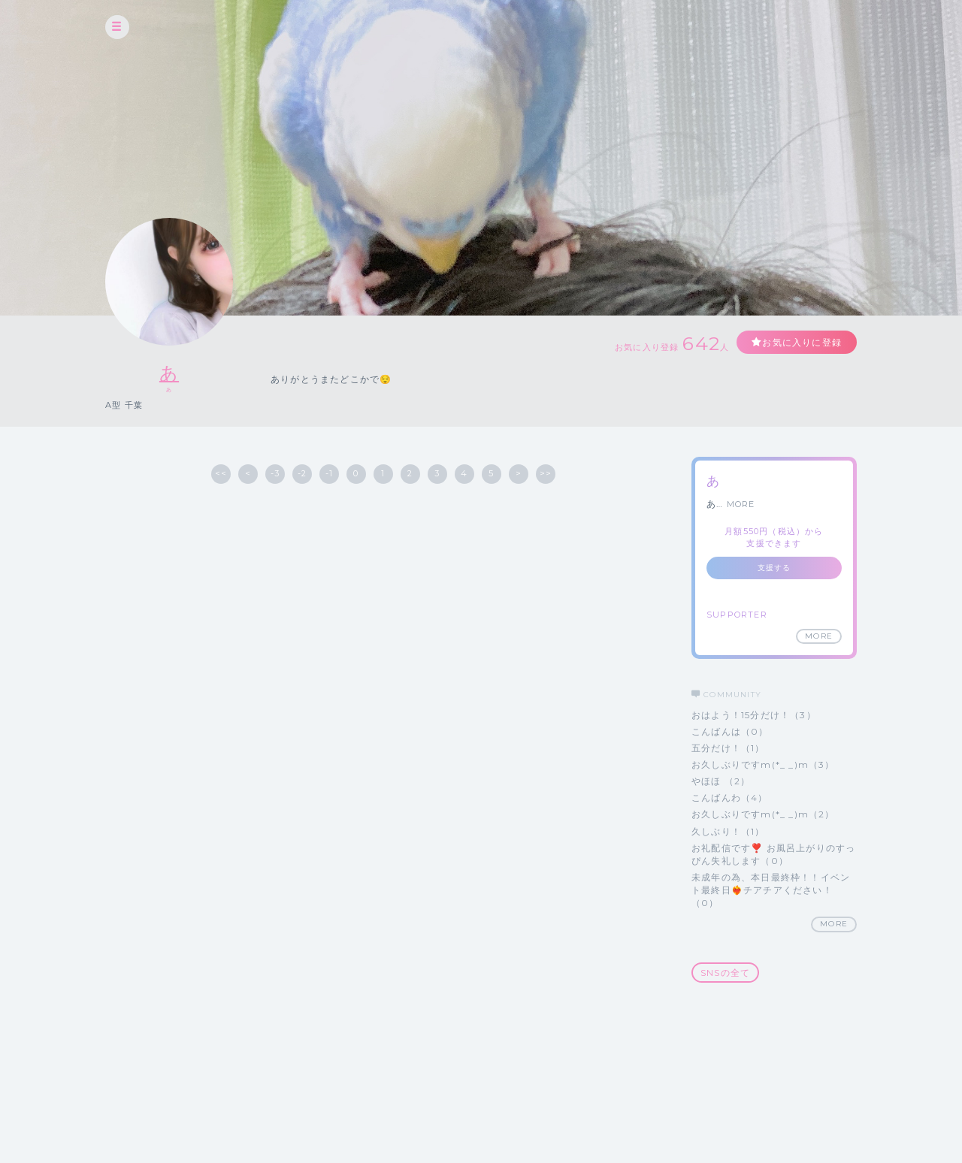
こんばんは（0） (730, 731)
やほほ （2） (720, 781)
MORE (741, 504)
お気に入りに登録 (802, 342)
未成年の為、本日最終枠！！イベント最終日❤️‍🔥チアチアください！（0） (770, 889)
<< (221, 473)
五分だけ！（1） (728, 748)
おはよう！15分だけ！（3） (753, 714)
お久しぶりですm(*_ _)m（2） (763, 814)
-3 (275, 473)
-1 (329, 473)
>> (546, 473)
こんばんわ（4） (729, 797)
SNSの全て (725, 972)
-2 (302, 473)
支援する (774, 567)
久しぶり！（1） (728, 831)
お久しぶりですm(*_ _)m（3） (763, 764)
